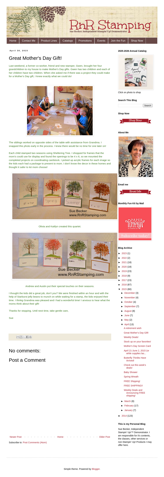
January (128, 410)
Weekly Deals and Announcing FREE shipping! (134, 393)
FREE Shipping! (132, 381)
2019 (124, 271)
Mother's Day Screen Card (137, 346)
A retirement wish (132, 328)
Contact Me (28, 40)
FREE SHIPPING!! (133, 385)
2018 (124, 275)
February (129, 405)
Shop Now (137, 40)
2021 (124, 262)
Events (101, 40)
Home (12, 40)
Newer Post (15, 437)
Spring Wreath (131, 376)
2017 (124, 280)
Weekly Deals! (131, 337)
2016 (124, 284)
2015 (124, 289)
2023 (124, 253)
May (126, 319)
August (128, 311)
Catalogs (67, 40)
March (127, 401)
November (129, 297)
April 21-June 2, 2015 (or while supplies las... (136, 352)
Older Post (104, 437)
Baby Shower (130, 372)
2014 (124, 415)
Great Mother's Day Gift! (136, 332)
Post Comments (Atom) (35, 442)
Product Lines (49, 40)
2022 (124, 258)
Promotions (85, 40)
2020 (124, 266)
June (127, 315)
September (130, 306)
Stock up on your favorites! (137, 341)
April (127, 324)
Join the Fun (118, 40)
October (128, 302)
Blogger (96, 469)
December (129, 293)
